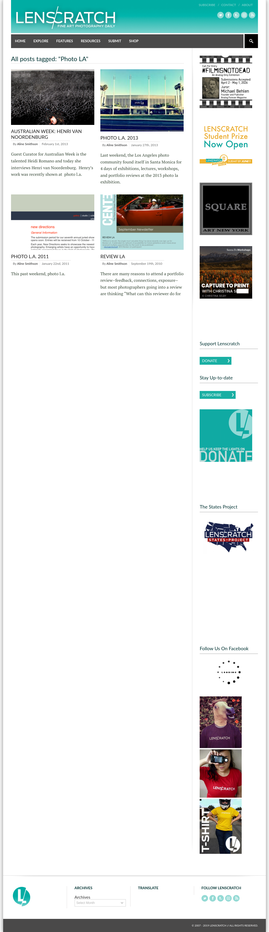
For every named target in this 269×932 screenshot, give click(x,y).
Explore (40, 41)
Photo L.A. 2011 (30, 256)
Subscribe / (209, 5)
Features (64, 41)
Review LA (112, 256)
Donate (209, 360)
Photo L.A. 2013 (119, 138)
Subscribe (211, 395)
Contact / (230, 5)
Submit (114, 41)
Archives (82, 896)
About (247, 5)
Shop (134, 41)
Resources (91, 41)
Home (20, 41)
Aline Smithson (27, 144)
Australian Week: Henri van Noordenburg (46, 134)
